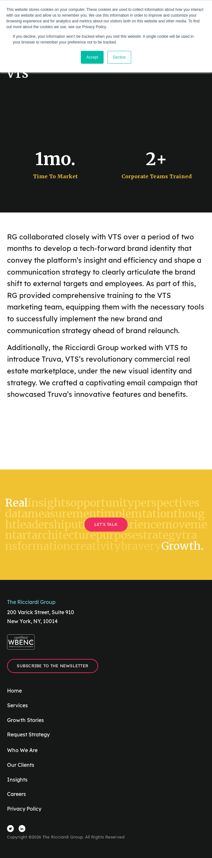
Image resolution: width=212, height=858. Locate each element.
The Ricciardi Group (31, 602)
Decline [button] (119, 57)
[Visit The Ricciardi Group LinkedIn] (22, 828)
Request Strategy (28, 734)
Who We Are (22, 750)
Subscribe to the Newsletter (52, 665)
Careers (16, 794)
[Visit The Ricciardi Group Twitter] (10, 828)
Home (14, 690)
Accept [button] (92, 57)
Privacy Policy (24, 809)
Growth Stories (25, 720)
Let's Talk (106, 524)
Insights (17, 779)
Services (17, 705)
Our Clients (20, 765)
